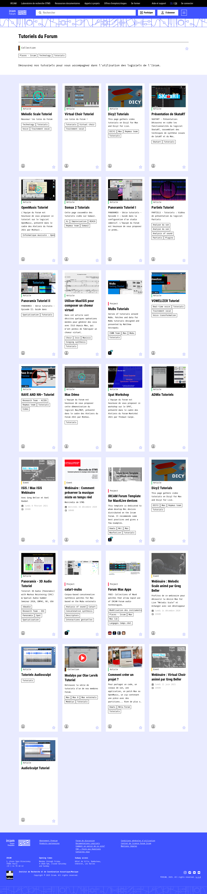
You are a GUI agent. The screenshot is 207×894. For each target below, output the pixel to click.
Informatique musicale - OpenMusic (39, 235)
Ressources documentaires (67, 3)
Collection (28, 48)
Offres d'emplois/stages (115, 3)
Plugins (169, 237)
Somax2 (85, 225)
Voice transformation (164, 315)
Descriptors (72, 615)
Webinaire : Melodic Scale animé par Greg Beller (166, 586)
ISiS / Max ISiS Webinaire (31, 490)
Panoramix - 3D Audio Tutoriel (36, 583)
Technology (45, 55)
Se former (135, 3)
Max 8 (75, 697)
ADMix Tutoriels (163, 395)
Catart (92, 606)
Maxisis (87, 337)
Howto (112, 528)
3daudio (27, 606)
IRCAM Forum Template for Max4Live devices (124, 498)
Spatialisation (31, 314)
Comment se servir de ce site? (90, 846)
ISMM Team (114, 333)
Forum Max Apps (119, 589)
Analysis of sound (162, 233)
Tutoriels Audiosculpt (36, 675)
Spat (38, 615)
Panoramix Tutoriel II (35, 301)
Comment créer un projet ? (121, 677)
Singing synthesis (76, 342)
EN (176, 3)
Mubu (132, 333)
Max (120, 131)
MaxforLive (115, 532)
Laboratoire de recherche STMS (35, 3)
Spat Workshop (118, 395)
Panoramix (28, 615)
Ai (67, 221)
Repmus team (131, 131)
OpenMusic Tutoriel (34, 207)
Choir (69, 337)
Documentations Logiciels (88, 843)
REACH (92, 221)
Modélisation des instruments (125, 610)
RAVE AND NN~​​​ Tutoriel (37, 395)
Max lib (113, 619)
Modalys (70, 701)
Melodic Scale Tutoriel (36, 114)
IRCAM (13, 3)
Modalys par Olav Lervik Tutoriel (81, 677)
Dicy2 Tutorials (118, 114)
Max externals (89, 697)
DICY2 (112, 131)
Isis (77, 337)
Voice (25, 129)
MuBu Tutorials (118, 309)
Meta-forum (124, 707)
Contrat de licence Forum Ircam (136, 843)
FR (171, 3)
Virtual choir (86, 124)
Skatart (157, 142)
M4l (120, 528)
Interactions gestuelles (79, 619)
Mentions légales (129, 846)
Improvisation (78, 221)
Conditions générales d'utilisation (138, 840)
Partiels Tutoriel (163, 207)
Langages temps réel (120, 623)
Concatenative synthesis (79, 611)
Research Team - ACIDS (35, 400)
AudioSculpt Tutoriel (35, 768)
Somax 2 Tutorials (77, 207)
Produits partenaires (49, 843)
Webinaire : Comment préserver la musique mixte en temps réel (79, 492)
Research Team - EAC (33, 611)
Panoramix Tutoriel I (122, 207)
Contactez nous (83, 851)
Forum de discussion (85, 840)
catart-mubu (73, 589)
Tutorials (59, 55)
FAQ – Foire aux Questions (88, 849)
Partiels (157, 237)
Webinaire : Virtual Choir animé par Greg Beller (169, 677)
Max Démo (72, 395)
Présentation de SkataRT (168, 114)
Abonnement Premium (48, 840)
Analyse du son (161, 224)
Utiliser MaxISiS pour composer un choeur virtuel (79, 305)
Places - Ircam (28, 55)
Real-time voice (161, 306)
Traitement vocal (40, 129)
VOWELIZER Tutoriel (165, 301)
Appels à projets (92, 3)
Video (25, 409)
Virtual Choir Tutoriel (79, 114)
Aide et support (159, 3)
